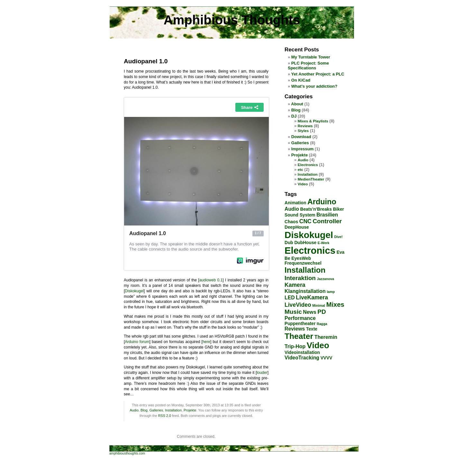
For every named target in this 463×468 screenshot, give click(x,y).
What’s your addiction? (314, 86)
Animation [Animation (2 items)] (295, 202)
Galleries (156, 410)
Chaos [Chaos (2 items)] (291, 221)
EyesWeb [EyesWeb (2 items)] (301, 258)
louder (262, 372)
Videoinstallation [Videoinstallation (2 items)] (302, 352)
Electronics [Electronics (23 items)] (310, 250)
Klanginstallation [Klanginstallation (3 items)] (305, 291)
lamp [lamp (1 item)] (331, 292)
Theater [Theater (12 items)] (299, 336)
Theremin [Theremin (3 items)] (325, 337)
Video (303, 184)
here (206, 342)
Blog (144, 410)
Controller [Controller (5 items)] (327, 221)
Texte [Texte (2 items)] (311, 329)
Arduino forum (137, 342)
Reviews (305, 126)
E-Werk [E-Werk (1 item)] (324, 243)
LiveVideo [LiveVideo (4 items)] (298, 305)
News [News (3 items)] (309, 312)
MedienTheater (311, 179)
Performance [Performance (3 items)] (300, 318)
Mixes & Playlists (313, 121)
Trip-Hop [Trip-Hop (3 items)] (295, 346)
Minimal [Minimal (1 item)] (318, 305)
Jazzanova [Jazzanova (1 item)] (325, 279)
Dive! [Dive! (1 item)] (338, 237)
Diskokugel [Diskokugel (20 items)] (309, 235)
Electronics (308, 165)
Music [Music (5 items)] (293, 311)
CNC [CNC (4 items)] (305, 221)
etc (300, 169)
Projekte (190, 410)
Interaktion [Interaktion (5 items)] (300, 278)
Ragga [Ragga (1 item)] (322, 324)
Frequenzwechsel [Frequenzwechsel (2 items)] (303, 263)
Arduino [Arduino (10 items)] (321, 202)
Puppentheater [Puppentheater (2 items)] (300, 323)
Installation (173, 410)
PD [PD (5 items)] (321, 311)
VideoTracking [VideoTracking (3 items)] (302, 357)
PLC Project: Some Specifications (308, 65)
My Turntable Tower (310, 57)
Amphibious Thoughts (232, 20)
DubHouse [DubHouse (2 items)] (305, 242)
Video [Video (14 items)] (318, 345)
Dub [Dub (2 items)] (289, 242)
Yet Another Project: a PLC (317, 74)
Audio (134, 410)
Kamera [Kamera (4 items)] (295, 285)
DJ (294, 116)
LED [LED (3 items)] (290, 297)
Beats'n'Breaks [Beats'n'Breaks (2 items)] (316, 209)
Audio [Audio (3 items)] (292, 209)
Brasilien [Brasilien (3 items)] (327, 214)
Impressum (302, 148)
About (297, 104)
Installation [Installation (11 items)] (305, 270)
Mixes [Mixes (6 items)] (335, 304)
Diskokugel (134, 291)
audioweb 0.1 (211, 280)
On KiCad (300, 80)
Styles (303, 130)
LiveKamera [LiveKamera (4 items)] (312, 297)
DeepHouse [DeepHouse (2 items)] (297, 227)
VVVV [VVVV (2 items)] (326, 358)
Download (301, 136)
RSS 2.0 (164, 416)
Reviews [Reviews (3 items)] (295, 328)
